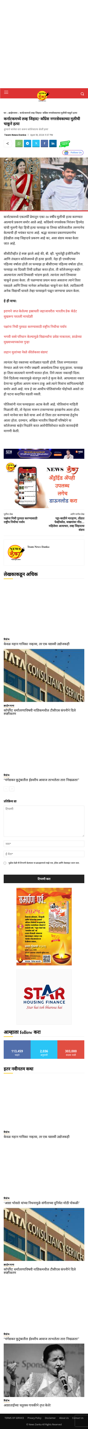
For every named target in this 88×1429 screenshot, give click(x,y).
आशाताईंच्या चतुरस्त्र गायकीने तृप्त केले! (27, 1405)
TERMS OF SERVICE (14, 1418)
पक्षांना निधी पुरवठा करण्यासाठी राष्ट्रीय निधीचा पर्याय (35, 327)
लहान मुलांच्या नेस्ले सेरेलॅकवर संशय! (26, 352)
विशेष (7, 639)
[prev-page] (6, 788)
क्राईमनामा (12, 113)
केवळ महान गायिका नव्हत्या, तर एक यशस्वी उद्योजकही (37, 644)
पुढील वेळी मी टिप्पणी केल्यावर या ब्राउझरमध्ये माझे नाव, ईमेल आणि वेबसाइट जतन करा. (44, 863)
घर (5, 113)
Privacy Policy (34, 1418)
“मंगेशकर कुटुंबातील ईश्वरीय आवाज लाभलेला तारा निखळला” (41, 780)
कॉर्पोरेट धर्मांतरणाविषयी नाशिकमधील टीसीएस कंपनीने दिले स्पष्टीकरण (40, 712)
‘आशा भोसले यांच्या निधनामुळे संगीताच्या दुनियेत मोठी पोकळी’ (42, 1203)
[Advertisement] (44, 44)
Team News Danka (15, 135)
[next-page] (12, 788)
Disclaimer (50, 1418)
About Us (64, 1418)
